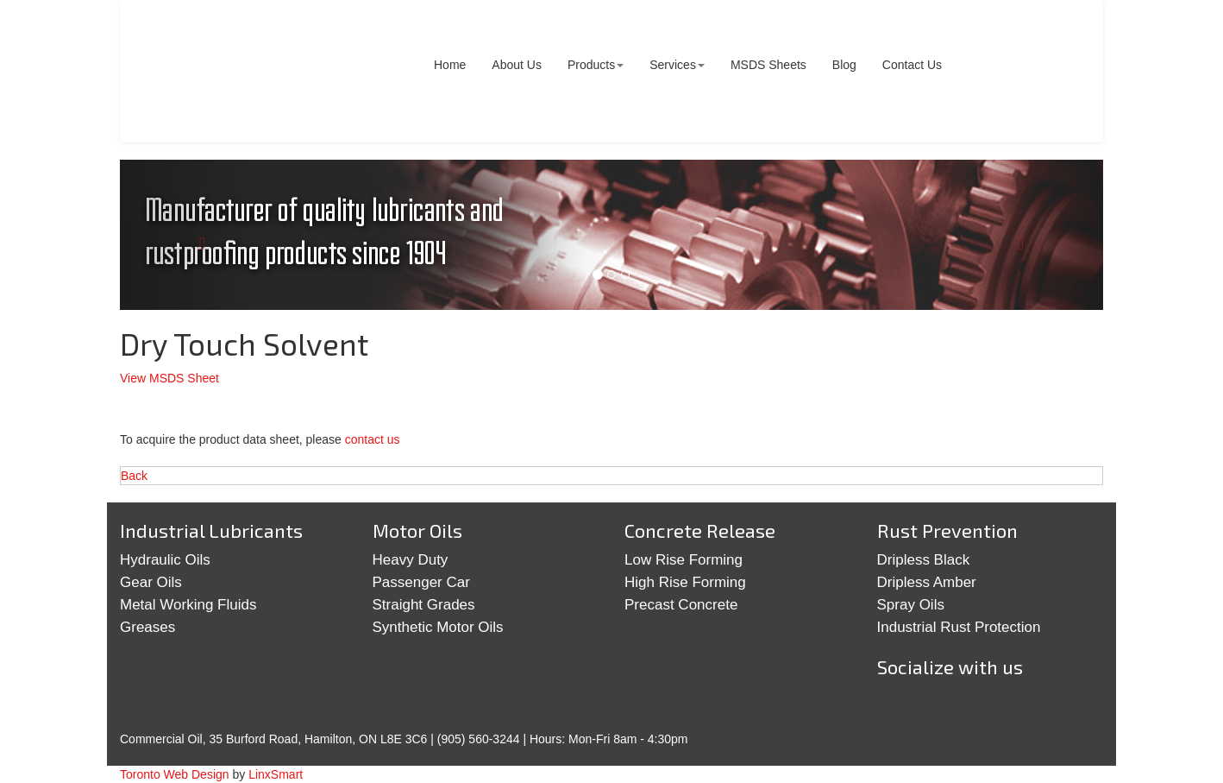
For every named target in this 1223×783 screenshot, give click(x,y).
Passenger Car (421, 582)
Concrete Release (699, 530)
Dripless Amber (926, 582)
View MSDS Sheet (169, 378)
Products (596, 65)
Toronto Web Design (174, 774)
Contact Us (912, 65)
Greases (147, 627)
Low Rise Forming (683, 560)
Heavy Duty (410, 560)
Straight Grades (424, 605)
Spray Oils (910, 605)
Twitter (899, 707)
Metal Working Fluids (188, 605)
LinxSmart (275, 774)
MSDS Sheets (768, 65)
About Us (517, 65)
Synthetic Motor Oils (438, 627)
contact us (372, 439)
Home (450, 65)
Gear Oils (151, 582)
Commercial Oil (253, 71)
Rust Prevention (947, 530)
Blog (844, 65)
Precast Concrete (680, 605)
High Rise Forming (685, 582)
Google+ (953, 707)
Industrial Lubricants (211, 530)
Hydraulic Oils (165, 560)
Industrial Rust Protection (959, 627)
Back (134, 476)
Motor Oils (417, 530)
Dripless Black (923, 560)
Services (677, 65)
